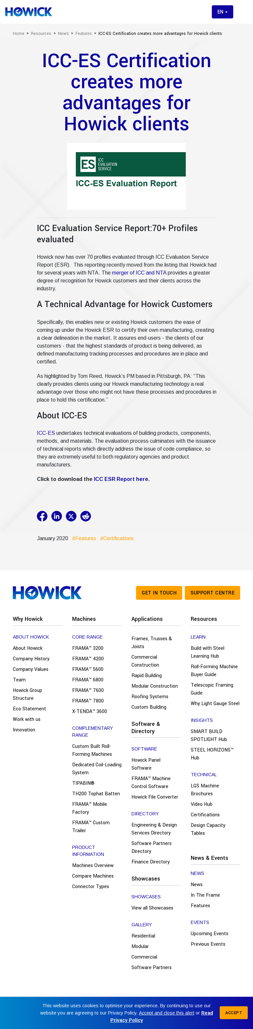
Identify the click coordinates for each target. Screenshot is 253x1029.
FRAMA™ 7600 (88, 690)
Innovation (24, 729)
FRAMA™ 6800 (87, 679)
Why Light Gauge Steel (215, 703)
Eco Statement (29, 708)
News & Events (209, 858)
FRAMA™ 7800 (88, 701)
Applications (147, 619)
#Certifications (116, 538)
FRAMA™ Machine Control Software (151, 782)
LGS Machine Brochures (205, 789)
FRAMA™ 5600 (87, 669)
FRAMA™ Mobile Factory (89, 808)
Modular (140, 946)
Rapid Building (146, 675)
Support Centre (212, 593)
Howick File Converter (154, 797)
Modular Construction (154, 686)
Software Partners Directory (151, 847)
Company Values (30, 669)
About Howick (27, 648)
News (197, 884)
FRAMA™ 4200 (88, 658)
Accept (233, 1013)
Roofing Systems (149, 696)
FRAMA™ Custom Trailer (91, 826)
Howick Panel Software (145, 764)
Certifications (205, 814)
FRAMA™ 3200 (87, 648)
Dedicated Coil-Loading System (97, 768)
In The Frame (205, 895)
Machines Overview (93, 865)
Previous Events (208, 944)
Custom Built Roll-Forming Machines (92, 750)
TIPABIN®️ (83, 783)
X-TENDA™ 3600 (89, 711)
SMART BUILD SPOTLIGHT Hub (209, 735)
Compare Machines (93, 876)
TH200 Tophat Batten (96, 793)
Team (19, 679)
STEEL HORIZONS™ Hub (212, 754)
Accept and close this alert (166, 1013)
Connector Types (90, 886)
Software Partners (151, 967)
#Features (83, 538)
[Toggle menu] (242, 12)
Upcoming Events (209, 933)
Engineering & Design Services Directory (154, 829)
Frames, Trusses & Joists (151, 642)
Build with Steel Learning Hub (207, 652)
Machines (84, 619)
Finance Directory (150, 861)
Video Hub (201, 804)
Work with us (27, 719)
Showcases (145, 879)
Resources (204, 619)
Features (200, 905)
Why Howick (27, 619)
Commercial (144, 957)
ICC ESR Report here (121, 479)
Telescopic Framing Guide (212, 689)
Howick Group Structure (27, 694)
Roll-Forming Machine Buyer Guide (214, 670)
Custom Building (148, 707)
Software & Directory (145, 727)
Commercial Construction (145, 661)
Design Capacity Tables (208, 829)
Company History (31, 658)
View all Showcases (152, 908)
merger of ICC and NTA (139, 273)
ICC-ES (46, 433)
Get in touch (159, 593)
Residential (143, 936)
